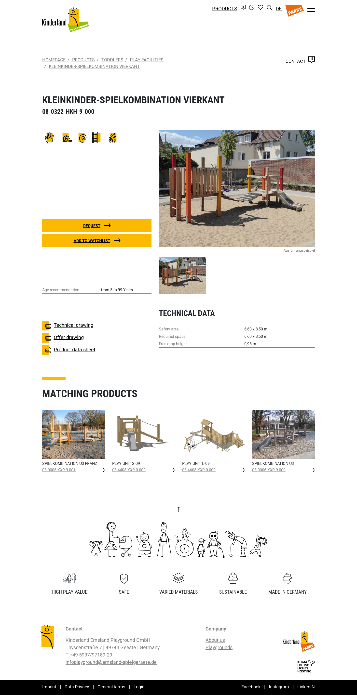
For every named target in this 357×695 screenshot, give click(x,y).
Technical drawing (67, 325)
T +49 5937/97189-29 (89, 655)
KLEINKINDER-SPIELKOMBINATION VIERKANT (94, 66)
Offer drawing (63, 338)
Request (91, 225)
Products (224, 9)
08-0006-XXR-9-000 (269, 470)
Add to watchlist (92, 240)
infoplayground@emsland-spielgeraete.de (111, 662)
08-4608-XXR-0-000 (199, 470)
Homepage (54, 59)
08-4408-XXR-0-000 (129, 470)
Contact (300, 61)
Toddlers (112, 59)
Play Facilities (147, 59)
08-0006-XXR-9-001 (59, 470)
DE (279, 9)
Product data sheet (69, 350)
